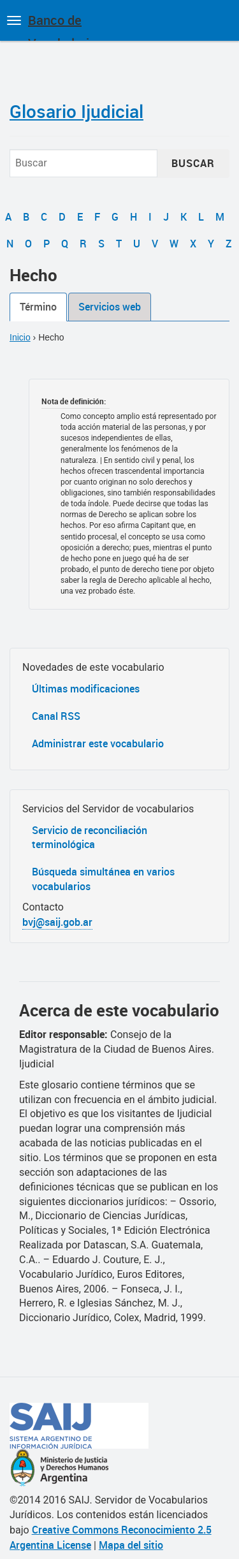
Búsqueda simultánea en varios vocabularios (103, 879)
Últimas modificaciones (86, 689)
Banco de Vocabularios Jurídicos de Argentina (65, 26)
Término (38, 307)
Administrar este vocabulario (98, 743)
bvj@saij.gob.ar (57, 922)
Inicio (20, 337)
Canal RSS (56, 716)
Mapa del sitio (131, 1545)
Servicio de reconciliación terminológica (89, 837)
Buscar (193, 163)
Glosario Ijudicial (76, 111)
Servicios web (109, 307)
